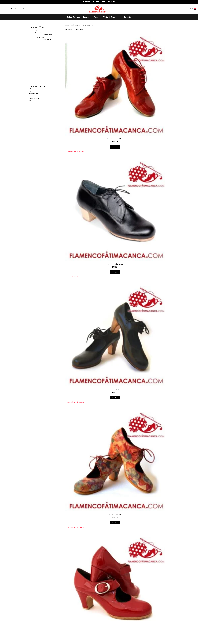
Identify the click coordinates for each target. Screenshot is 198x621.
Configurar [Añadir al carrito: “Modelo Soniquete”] (115, 523)
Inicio (67, 25)
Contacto (127, 17)
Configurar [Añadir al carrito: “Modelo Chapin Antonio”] (115, 272)
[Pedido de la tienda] (159, 29)
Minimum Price (34, 94)
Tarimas (97, 17)
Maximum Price (34, 98)
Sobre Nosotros (73, 17)
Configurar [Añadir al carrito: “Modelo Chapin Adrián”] (115, 147)
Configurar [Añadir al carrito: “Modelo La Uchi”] (115, 397)
